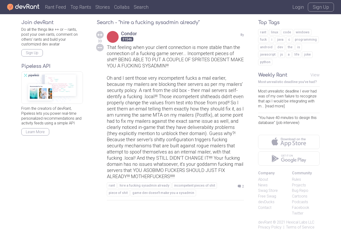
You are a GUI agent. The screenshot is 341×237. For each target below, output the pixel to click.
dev (280, 47)
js (281, 54)
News (263, 185)
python (265, 62)
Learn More (35, 132)
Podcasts (300, 202)
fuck (263, 39)
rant (112, 185)
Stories (102, 7)
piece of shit (118, 193)
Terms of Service (300, 227)
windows (303, 32)
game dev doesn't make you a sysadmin (163, 193)
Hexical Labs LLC (300, 222)
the (290, 47)
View (315, 74)
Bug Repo (300, 190)
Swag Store (268, 190)
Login (298, 7)
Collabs (122, 7)
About (263, 179)
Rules (296, 179)
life (296, 54)
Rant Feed (55, 7)
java (280, 39)
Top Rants (80, 7)
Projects (299, 185)
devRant (265, 222)
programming (306, 39)
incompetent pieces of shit (194, 185)
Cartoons (299, 196)
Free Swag (267, 196)
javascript (267, 54)
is (298, 47)
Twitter (297, 213)
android (266, 47)
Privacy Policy (270, 227)
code (287, 32)
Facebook (300, 207)
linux (274, 32)
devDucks (266, 202)
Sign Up (321, 7)
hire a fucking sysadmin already (144, 185)
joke (307, 54)
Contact (264, 207)
